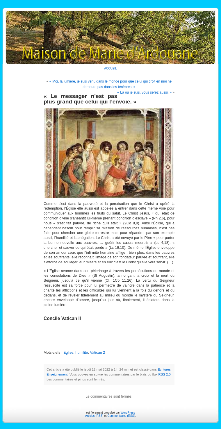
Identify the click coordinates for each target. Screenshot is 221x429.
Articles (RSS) (94, 415)
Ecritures (164, 369)
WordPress (128, 412)
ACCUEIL (110, 68)
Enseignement (57, 374)
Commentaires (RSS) (121, 415)
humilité (81, 353)
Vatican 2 (97, 353)
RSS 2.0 (164, 374)
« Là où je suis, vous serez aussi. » (144, 92)
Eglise (68, 353)
